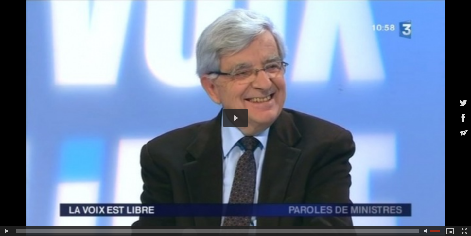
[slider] (217, 231)
